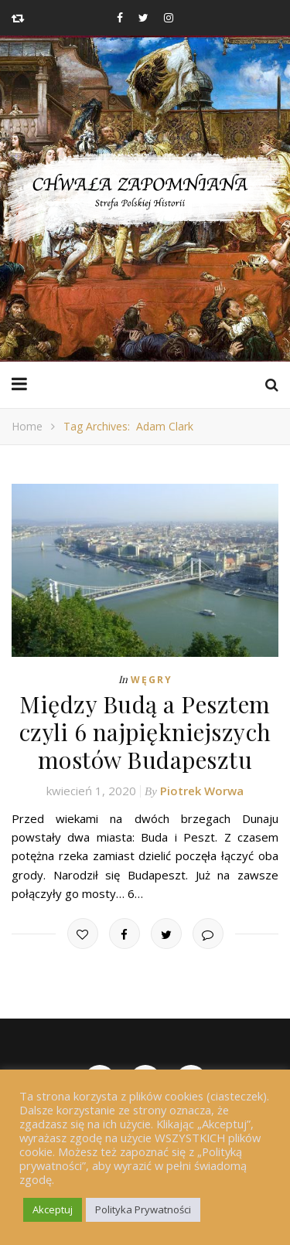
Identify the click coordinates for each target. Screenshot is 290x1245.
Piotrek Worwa (202, 790)
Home (27, 426)
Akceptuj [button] (52, 1209)
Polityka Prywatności (143, 1209)
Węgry (151, 679)
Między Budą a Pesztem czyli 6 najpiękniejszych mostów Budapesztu (145, 732)
